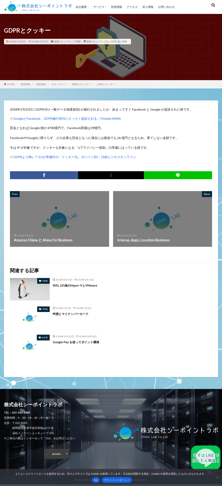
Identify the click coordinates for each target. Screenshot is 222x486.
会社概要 (81, 7)
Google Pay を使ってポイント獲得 (80, 342)
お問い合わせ (166, 7)
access (56, 454)
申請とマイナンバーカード (74, 313)
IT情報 (77, 41)
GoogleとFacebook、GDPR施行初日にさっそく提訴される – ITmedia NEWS (67, 118)
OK (96, 480)
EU (107, 41)
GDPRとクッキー (106, 84)
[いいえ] (217, 477)
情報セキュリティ (63, 41)
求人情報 (147, 7)
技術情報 (116, 7)
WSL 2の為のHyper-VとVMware (79, 285)
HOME (11, 84)
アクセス (132, 7)
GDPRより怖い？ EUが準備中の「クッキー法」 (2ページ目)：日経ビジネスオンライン (74, 157)
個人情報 (122, 41)
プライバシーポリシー (117, 480)
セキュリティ (59, 84)
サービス (98, 7)
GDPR (113, 41)
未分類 (45, 337)
